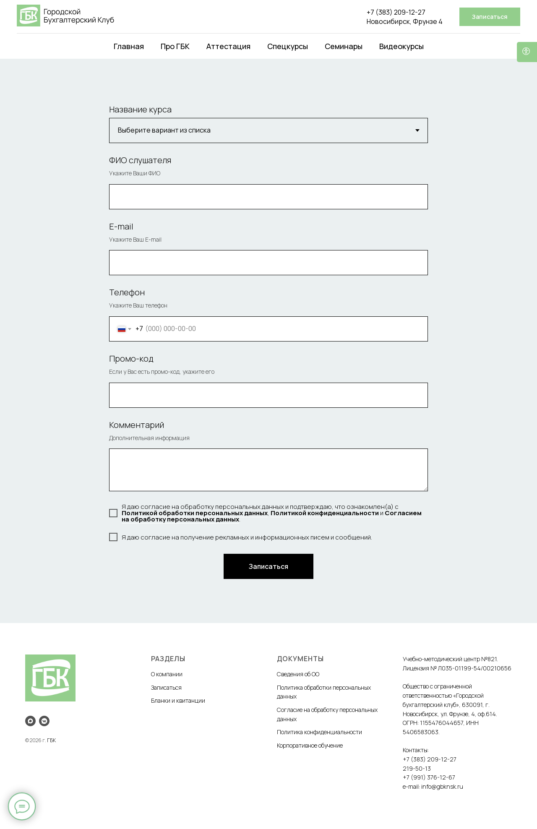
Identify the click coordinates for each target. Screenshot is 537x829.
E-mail (121, 226)
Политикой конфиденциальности (325, 512)
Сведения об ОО (298, 674)
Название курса (140, 109)
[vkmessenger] (44, 721)
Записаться (166, 687)
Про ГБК (175, 46)
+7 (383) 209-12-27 (396, 12)
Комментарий (136, 424)
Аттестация (228, 46)
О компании (166, 674)
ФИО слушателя (140, 160)
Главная (129, 46)
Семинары (343, 46)
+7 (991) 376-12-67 (429, 777)
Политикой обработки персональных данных (195, 512)
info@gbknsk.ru (442, 786)
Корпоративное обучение (310, 745)
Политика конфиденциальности (319, 732)
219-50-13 (417, 768)
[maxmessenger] (30, 721)
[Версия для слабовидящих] (527, 52)
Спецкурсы (287, 46)
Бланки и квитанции (178, 700)
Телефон (127, 292)
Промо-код (131, 358)
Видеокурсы (401, 46)
